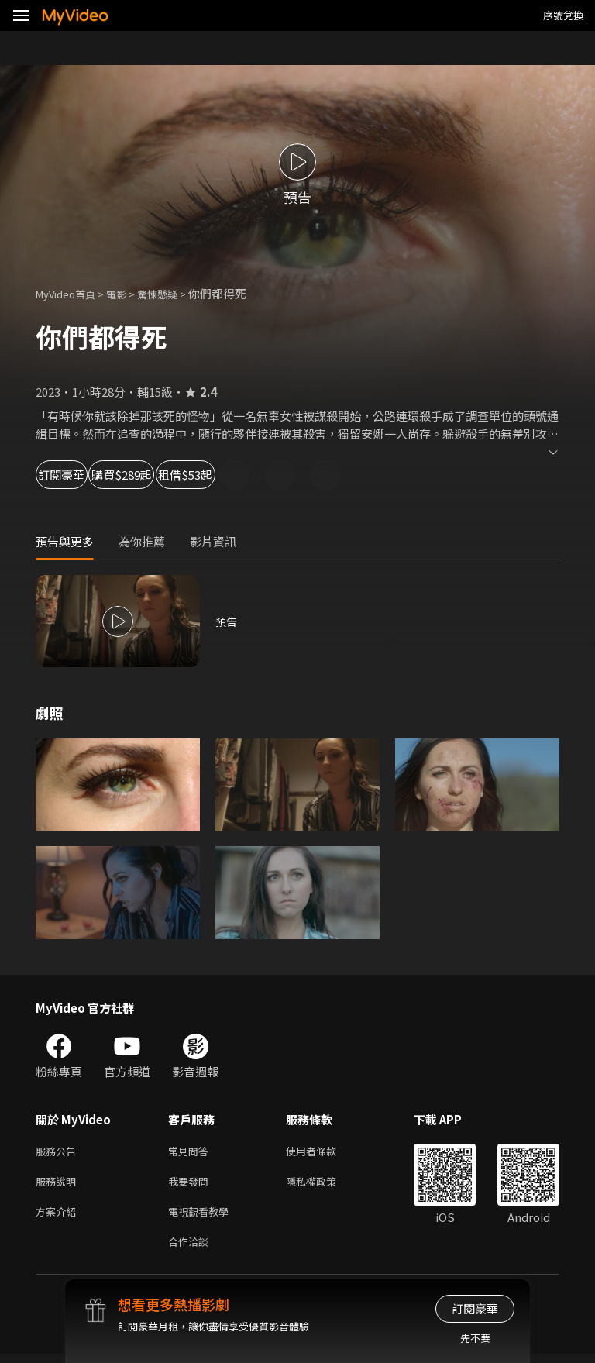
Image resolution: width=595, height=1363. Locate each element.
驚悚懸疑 (174, 293)
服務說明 (59, 1184)
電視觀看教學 (203, 1217)
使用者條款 (324, 1152)
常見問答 (191, 1152)
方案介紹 (59, 1217)
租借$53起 (291, 474)
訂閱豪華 (78, 474)
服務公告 (59, 1152)
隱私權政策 (324, 1184)
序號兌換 (563, 15)
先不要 (475, 1337)
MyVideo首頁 (71, 293)
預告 (227, 621)
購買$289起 (183, 474)
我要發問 (191, 1184)
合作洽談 (191, 1249)
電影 (128, 293)
